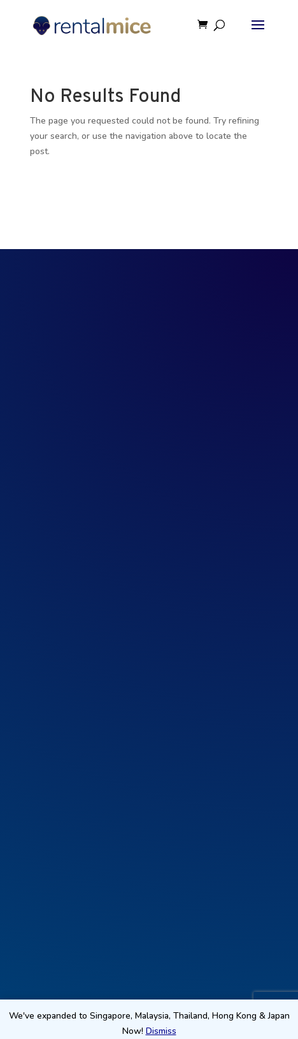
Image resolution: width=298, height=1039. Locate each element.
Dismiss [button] (161, 1031)
